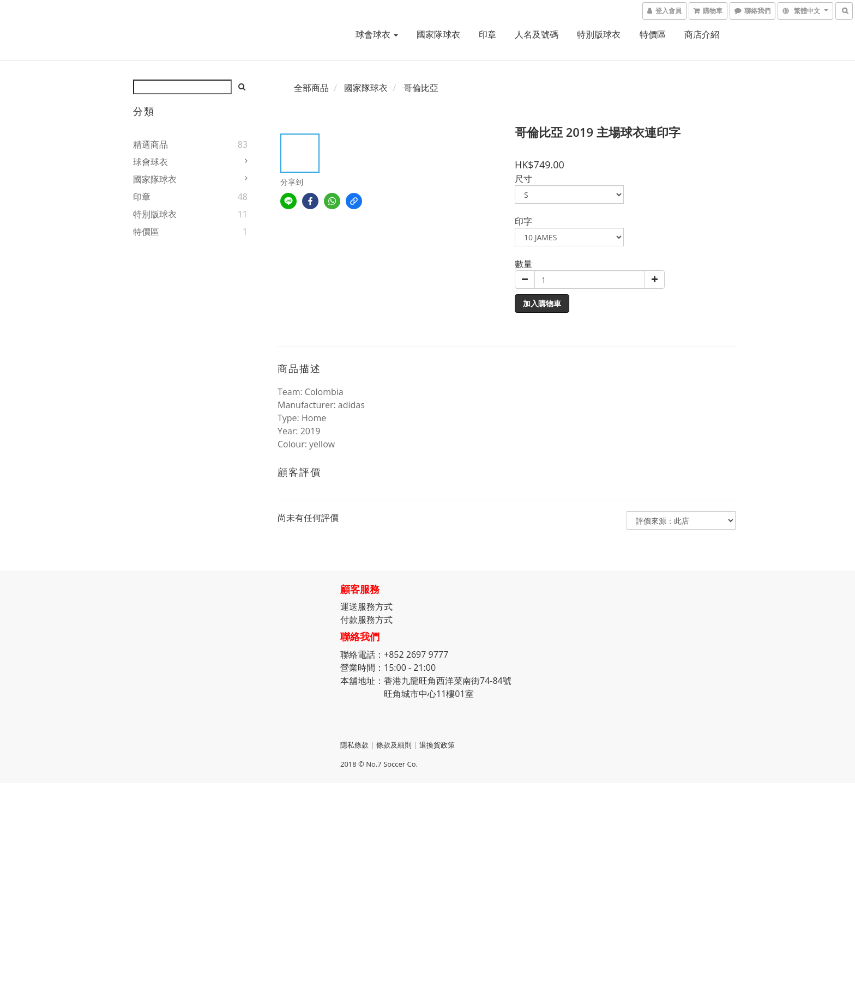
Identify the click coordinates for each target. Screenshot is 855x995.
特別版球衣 (599, 34)
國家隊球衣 (438, 34)
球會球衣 (377, 34)
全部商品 (311, 88)
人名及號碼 (536, 34)
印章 (487, 34)
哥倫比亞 (421, 88)
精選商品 (150, 144)
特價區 (653, 34)
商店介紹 (701, 34)
